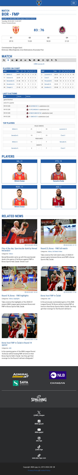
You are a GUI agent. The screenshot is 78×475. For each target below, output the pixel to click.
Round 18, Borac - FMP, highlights (15, 295)
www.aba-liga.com (39, 456)
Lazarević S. (48, 74)
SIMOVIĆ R (34, 116)
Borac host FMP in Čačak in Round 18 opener (17, 344)
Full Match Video (57, 251)
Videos (11, 254)
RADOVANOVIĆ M (35, 113)
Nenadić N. (48, 84)
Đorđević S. (48, 87)
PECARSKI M (35, 109)
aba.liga (39, 439)
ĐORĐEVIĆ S (35, 106)
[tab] (4, 60)
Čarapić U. (10, 87)
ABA (49, 299)
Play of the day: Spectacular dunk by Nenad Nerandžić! (19, 249)
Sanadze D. (14, 135)
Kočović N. (10, 78)
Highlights (16, 299)
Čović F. (47, 78)
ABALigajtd (39, 430)
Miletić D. (9, 74)
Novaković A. (11, 84)
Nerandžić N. (11, 81)
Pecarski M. (48, 81)
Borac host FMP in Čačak (51, 295)
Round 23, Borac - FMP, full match (54, 248)
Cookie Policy (45, 470)
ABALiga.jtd (39, 422)
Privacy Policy (33, 470)
